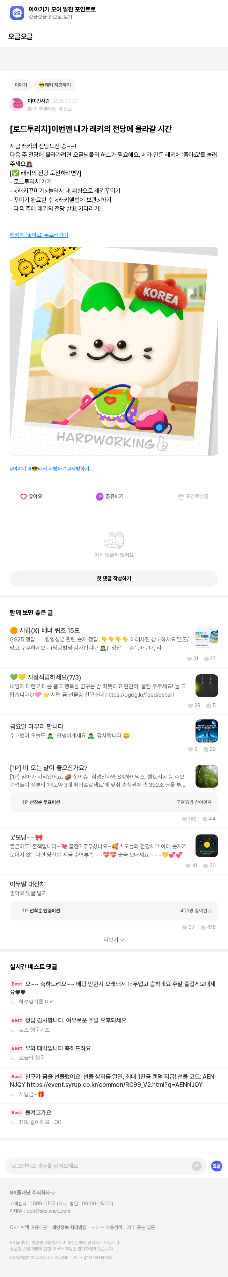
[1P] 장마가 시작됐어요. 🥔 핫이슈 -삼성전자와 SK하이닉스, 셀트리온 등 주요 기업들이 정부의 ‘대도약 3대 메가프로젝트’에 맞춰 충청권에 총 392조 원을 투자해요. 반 (98, 781)
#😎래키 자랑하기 (47, 469)
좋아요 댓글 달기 (28, 893)
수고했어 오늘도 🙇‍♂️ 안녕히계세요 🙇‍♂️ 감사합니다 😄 (70, 735)
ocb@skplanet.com (48, 1211)
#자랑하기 (78, 469)
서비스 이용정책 (106, 1227)
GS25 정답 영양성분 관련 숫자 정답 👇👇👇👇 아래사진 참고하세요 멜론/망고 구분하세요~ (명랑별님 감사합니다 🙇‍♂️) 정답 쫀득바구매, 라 (99, 643)
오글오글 (20, 36)
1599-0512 (43, 1203)
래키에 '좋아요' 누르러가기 (39, 234)
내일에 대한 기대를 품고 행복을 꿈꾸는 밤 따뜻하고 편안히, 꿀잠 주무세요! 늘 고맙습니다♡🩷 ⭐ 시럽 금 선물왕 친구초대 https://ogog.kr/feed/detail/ (98, 690)
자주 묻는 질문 (141, 1227)
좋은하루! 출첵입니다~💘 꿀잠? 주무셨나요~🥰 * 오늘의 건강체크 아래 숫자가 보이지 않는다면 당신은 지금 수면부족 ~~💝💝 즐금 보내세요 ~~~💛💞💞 (98, 850)
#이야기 (18, 469)
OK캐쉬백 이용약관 (28, 1227)
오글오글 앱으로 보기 (50, 17)
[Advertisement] (114, 59)
